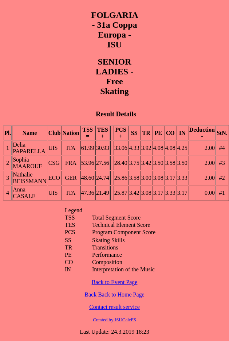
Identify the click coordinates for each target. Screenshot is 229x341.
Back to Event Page (115, 282)
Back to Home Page (121, 294)
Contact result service (114, 307)
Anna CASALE (24, 192)
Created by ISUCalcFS (114, 319)
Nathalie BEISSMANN (29, 177)
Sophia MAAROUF (27, 162)
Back (90, 294)
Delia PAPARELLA (29, 148)
